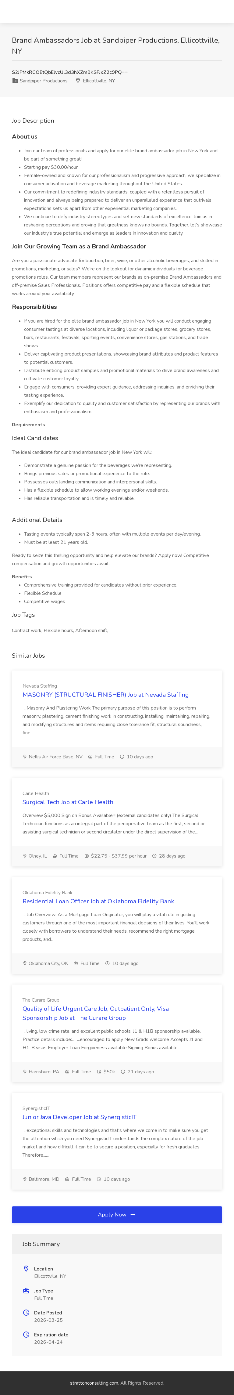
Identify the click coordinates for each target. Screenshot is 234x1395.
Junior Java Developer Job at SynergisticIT (79, 1117)
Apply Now (117, 1214)
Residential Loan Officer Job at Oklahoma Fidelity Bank (98, 901)
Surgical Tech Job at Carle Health (68, 802)
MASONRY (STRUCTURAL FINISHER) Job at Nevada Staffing (106, 695)
